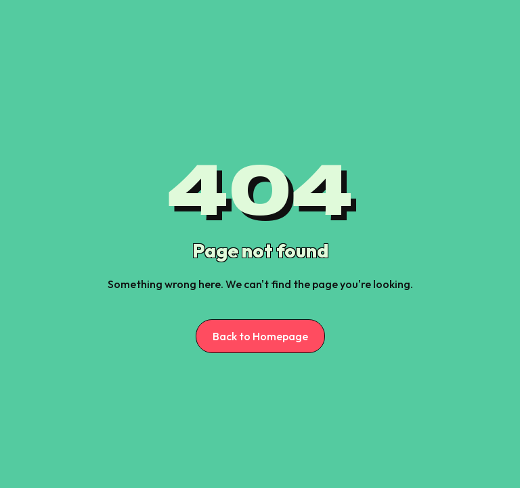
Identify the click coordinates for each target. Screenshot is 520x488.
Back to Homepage (260, 336)
